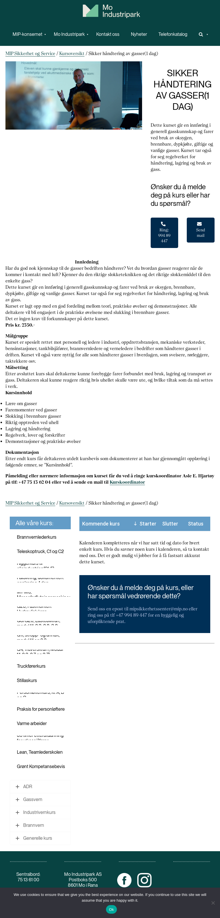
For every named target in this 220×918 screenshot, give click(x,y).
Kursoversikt (72, 53)
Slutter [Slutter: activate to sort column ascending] (170, 524)
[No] (213, 903)
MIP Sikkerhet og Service (30, 53)
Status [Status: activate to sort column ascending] (195, 524)
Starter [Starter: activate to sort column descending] (148, 524)
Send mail (200, 230)
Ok (111, 909)
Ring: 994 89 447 (164, 232)
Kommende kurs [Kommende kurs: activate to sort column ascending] (101, 524)
